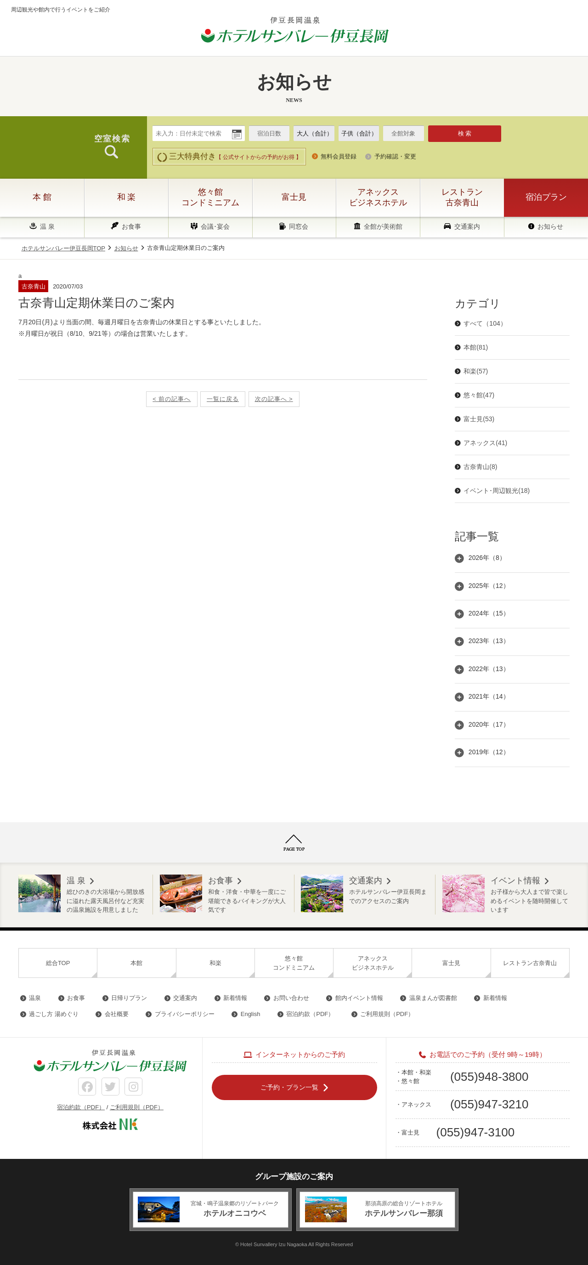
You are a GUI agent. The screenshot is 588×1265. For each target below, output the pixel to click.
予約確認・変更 (395, 156)
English (250, 1014)
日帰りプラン (129, 997)
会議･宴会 (215, 226)
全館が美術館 (383, 226)
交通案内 (467, 226)
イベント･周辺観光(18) (497, 490)
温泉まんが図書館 (433, 997)
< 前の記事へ (172, 398)
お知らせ (550, 226)
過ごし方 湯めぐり (54, 1014)
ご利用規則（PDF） (387, 1014)
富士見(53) (479, 419)
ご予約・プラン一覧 (289, 1086)
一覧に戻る (223, 398)
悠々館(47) (479, 395)
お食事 (131, 226)
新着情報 (235, 997)
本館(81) (476, 347)
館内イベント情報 (359, 997)
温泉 (35, 997)
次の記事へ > (274, 398)
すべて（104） (485, 323)
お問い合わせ (291, 997)
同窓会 (298, 226)
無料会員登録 (338, 156)
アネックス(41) (485, 442)
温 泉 (47, 226)
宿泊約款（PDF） (310, 1014)
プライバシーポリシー (185, 1014)
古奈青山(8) (480, 466)
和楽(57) (476, 371)
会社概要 (117, 1014)
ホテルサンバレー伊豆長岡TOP (64, 248)
